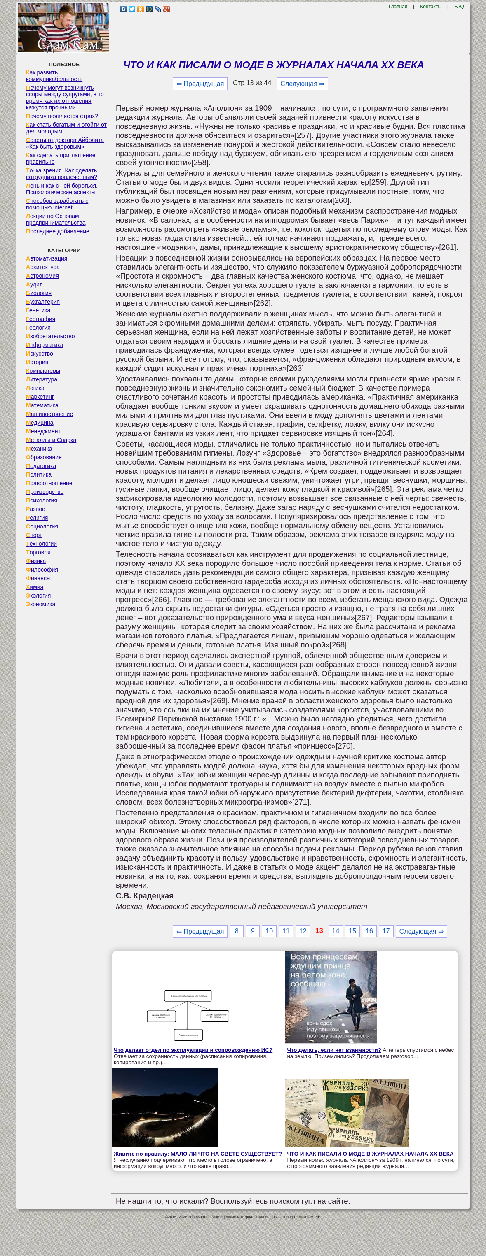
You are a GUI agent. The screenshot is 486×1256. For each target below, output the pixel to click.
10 (269, 931)
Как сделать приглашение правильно (60, 158)
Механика (39, 448)
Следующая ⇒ (302, 83)
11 (286, 931)
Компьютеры (43, 370)
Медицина (40, 422)
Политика (39, 474)
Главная (398, 6)
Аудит (34, 284)
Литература (41, 379)
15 (352, 931)
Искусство (39, 353)
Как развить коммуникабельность (54, 75)
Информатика (44, 345)
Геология (38, 327)
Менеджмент (43, 431)
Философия (42, 569)
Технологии (41, 543)
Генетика (38, 310)
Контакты (430, 6)
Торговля (38, 552)
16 (369, 931)
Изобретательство (50, 336)
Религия (37, 517)
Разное (35, 509)
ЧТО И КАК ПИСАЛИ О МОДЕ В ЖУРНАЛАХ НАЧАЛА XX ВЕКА (370, 1154)
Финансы (38, 578)
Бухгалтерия (43, 301)
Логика (35, 388)
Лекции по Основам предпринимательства (55, 219)
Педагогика (41, 466)
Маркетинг (40, 396)
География (40, 319)
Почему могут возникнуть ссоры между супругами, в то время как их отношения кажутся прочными (65, 97)
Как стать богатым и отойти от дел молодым (66, 128)
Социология (42, 526)
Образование (44, 457)
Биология (39, 293)
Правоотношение (49, 483)
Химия (34, 587)
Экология (38, 595)
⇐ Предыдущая (200, 83)
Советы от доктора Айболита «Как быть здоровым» (65, 143)
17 (386, 931)
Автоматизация (46, 258)
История (37, 362)
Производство (44, 491)
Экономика (40, 604)
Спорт (34, 535)
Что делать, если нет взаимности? (334, 1050)
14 (336, 931)
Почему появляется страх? (62, 116)
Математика (42, 405)
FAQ (459, 6)
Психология (41, 500)
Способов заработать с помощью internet (57, 204)
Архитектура (43, 267)
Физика (36, 561)
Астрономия (42, 275)
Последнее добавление (57, 231)
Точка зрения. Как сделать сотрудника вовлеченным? (61, 173)
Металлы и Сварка (51, 440)
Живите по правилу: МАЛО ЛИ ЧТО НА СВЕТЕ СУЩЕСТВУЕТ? (198, 1154)
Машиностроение (49, 414)
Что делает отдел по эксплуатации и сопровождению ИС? (193, 1050)
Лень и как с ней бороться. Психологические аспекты (62, 188)
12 (303, 931)
